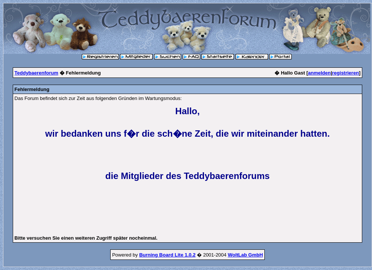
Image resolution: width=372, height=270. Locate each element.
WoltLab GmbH (245, 255)
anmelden (319, 73)
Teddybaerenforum (36, 73)
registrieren (345, 73)
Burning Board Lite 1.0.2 (167, 255)
